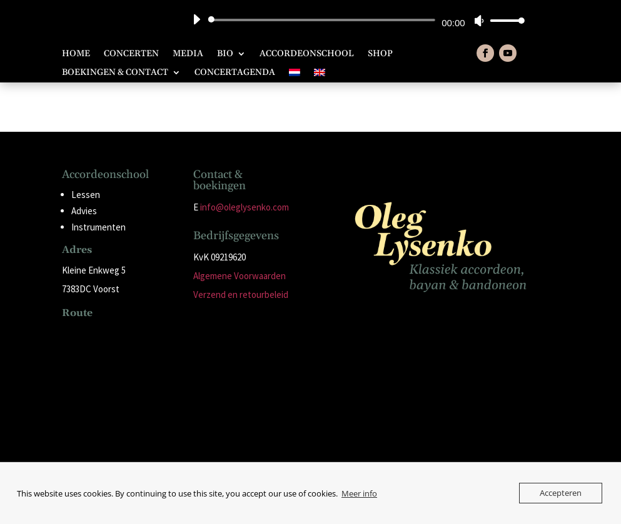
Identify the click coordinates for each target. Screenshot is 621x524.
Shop (380, 54)
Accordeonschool (307, 54)
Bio (225, 54)
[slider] (324, 20)
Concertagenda (234, 73)
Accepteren (561, 492)
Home (76, 54)
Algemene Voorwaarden (239, 276)
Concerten (131, 54)
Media (188, 54)
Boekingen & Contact (115, 73)
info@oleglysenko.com (244, 207)
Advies (84, 211)
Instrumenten (98, 227)
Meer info (359, 493)
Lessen (85, 194)
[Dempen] (479, 20)
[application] (354, 20)
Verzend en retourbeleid (240, 294)
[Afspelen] (196, 19)
